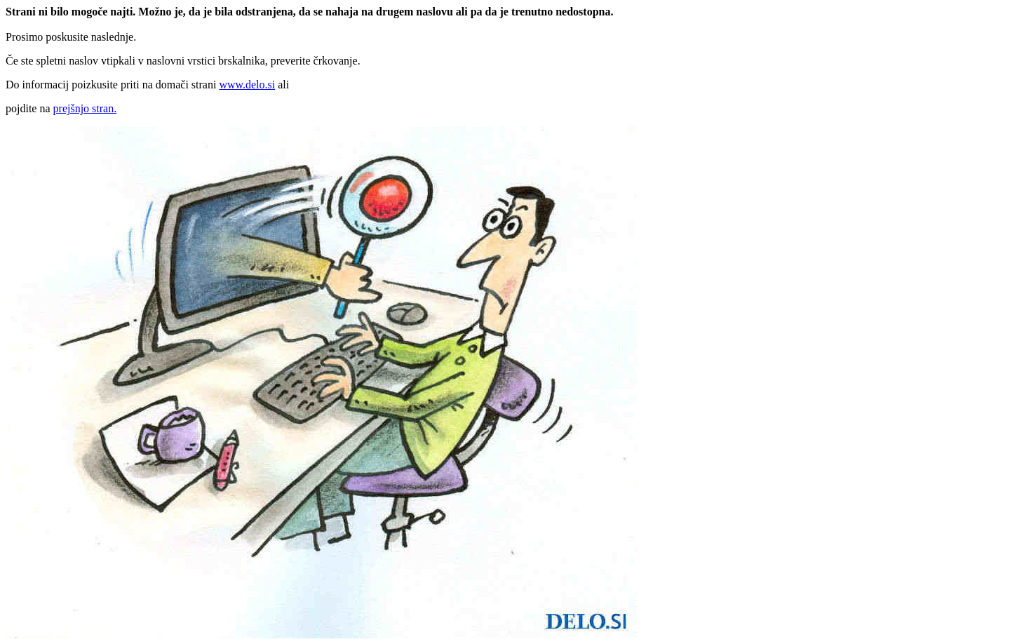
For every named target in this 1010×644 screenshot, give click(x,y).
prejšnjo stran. (85, 108)
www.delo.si (247, 84)
